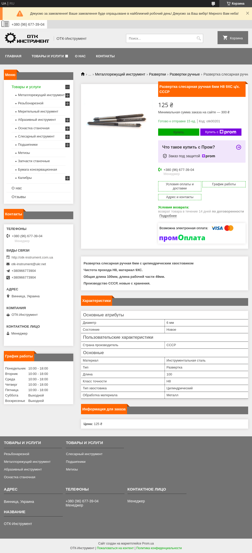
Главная (13, 56)
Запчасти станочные (34, 161)
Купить (178, 132)
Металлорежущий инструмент (120, 74)
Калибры (25, 178)
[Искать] (198, 38)
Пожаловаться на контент (115, 548)
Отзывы (19, 197)
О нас (80, 56)
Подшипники (28, 144)
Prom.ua (148, 543)
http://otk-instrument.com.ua (32, 257)
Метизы (24, 153)
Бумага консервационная (37, 169)
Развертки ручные (185, 74)
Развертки (157, 74)
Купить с (220, 132)
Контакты (105, 56)
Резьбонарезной (30, 103)
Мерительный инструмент (38, 111)
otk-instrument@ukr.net (28, 264)
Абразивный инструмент (37, 120)
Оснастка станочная (33, 128)
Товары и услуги (48, 56)
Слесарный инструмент (36, 136)
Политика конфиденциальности (159, 548)
